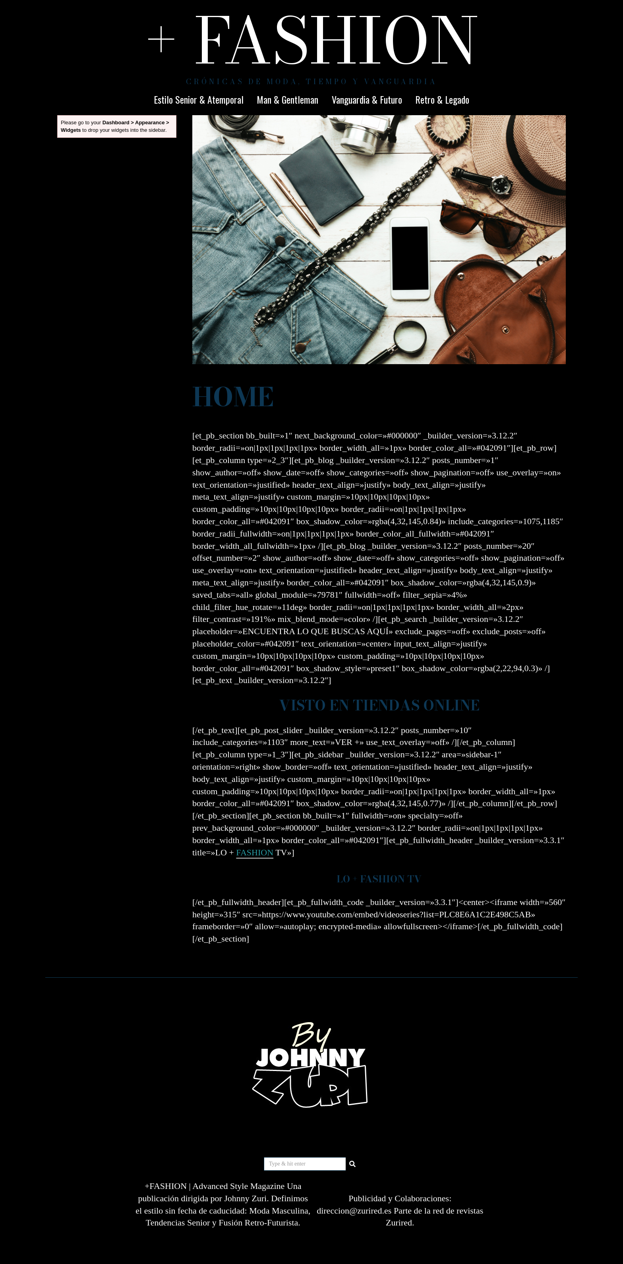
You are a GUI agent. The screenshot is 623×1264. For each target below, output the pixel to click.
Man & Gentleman (287, 99)
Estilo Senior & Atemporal (199, 99)
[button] (352, 1164)
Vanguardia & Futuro (367, 99)
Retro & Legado (442, 99)
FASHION (254, 852)
